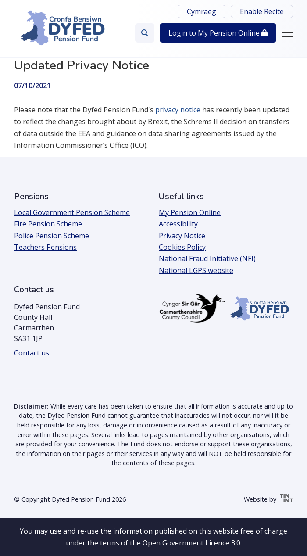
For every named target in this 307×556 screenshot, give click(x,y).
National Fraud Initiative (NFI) (207, 258)
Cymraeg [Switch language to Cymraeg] (201, 11)
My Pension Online (190, 212)
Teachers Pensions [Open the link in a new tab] (45, 247)
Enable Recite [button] (262, 11)
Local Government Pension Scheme (72, 212)
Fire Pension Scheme (48, 224)
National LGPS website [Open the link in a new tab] (196, 270)
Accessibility (178, 224)
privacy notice (177, 110)
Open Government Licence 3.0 (191, 543)
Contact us (31, 353)
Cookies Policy (182, 247)
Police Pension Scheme (51, 235)
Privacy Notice (182, 235)
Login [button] (218, 33)
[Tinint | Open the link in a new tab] (286, 500)
